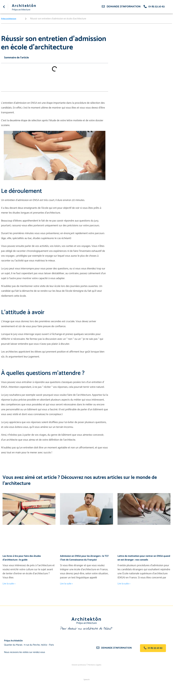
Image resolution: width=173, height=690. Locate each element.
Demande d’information (118, 647)
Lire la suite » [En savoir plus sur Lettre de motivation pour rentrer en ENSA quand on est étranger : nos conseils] (125, 583)
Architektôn (27, 6)
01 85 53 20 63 (156, 6)
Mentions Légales (96, 664)
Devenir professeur (77, 664)
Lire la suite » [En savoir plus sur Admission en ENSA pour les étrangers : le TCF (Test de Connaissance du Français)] (67, 583)
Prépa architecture (22, 9)
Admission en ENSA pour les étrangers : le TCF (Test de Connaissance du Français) (84, 558)
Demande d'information (123, 6)
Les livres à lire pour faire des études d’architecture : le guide (24, 558)
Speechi (86, 679)
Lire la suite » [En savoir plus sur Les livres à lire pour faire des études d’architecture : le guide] (10, 583)
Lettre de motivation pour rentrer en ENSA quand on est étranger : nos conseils (143, 558)
